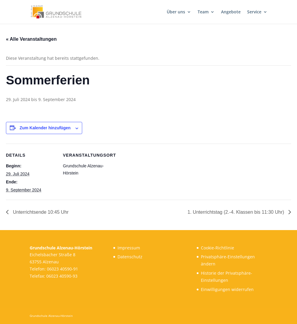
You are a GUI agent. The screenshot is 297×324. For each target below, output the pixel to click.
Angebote (231, 12)
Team (203, 12)
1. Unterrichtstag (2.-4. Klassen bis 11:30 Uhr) (236, 212)
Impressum (128, 248)
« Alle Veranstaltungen (31, 39)
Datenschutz (129, 256)
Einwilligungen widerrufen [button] (227, 289)
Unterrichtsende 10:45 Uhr (40, 212)
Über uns (176, 12)
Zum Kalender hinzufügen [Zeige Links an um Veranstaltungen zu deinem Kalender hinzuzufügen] (45, 127)
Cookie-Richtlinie (217, 248)
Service (254, 12)
